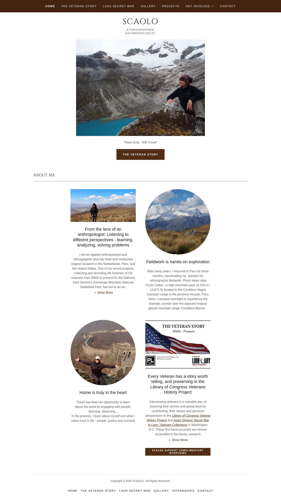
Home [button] (72, 490)
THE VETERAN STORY (140, 154)
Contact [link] (228, 6)
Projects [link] (171, 6)
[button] (200, 6)
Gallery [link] (148, 6)
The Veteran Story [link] (79, 6)
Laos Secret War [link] (118, 6)
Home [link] (50, 6)
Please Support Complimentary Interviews (177, 451)
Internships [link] (183, 490)
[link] (140, 23)
